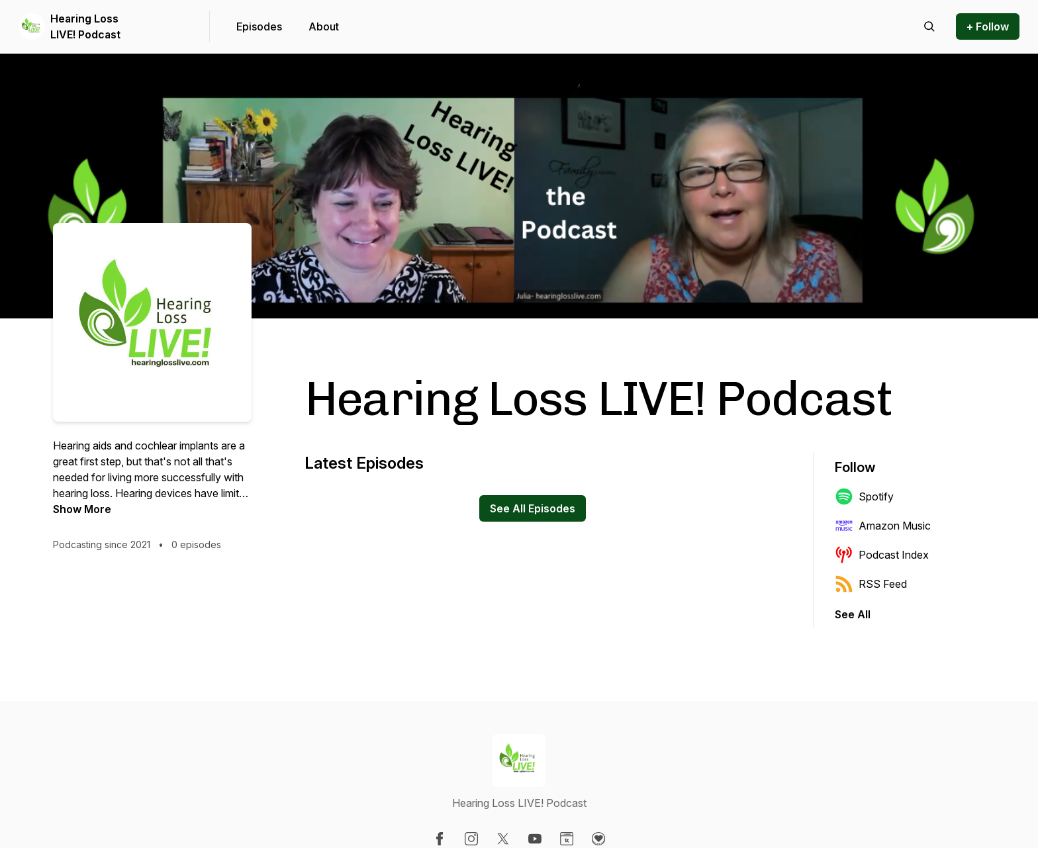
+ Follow (988, 26)
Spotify (864, 496)
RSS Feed (871, 584)
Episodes (259, 26)
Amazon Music (883, 525)
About (323, 26)
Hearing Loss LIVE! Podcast (85, 26)
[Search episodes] (929, 26)
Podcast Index (882, 554)
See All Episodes (532, 508)
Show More (82, 509)
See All (853, 614)
